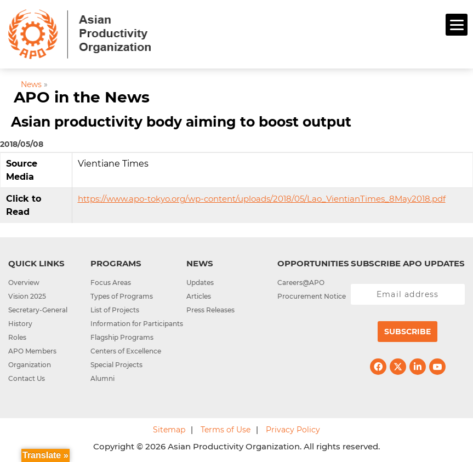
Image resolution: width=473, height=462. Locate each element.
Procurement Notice (311, 296)
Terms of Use (225, 430)
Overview (23, 282)
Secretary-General (37, 310)
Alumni (102, 378)
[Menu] (457, 25)
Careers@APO (300, 282)
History (20, 324)
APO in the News (82, 97)
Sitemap (169, 430)
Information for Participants (136, 324)
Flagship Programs (121, 337)
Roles (17, 337)
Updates (200, 282)
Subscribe (407, 331)
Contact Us (26, 378)
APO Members (32, 351)
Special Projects (116, 365)
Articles (198, 296)
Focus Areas (110, 282)
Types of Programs (121, 296)
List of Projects (114, 310)
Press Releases (210, 310)
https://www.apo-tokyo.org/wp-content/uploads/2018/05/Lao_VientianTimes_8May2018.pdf (262, 198)
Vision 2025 (27, 296)
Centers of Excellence (125, 351)
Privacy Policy (293, 430)
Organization (29, 365)
